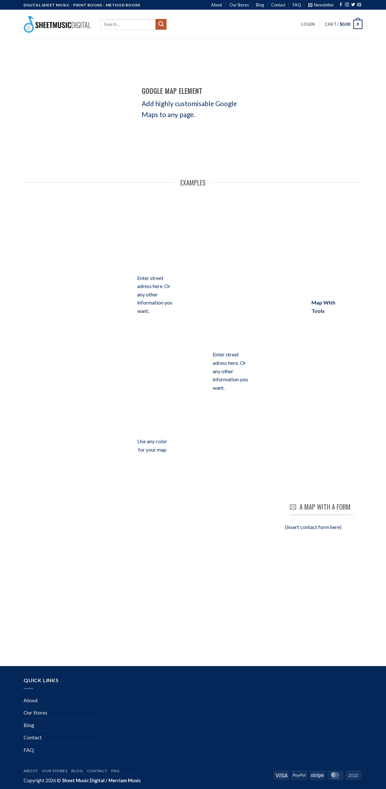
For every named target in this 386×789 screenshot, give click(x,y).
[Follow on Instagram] (347, 5)
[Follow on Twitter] (353, 5)
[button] (321, 5)
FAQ (297, 4)
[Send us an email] (359, 5)
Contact (278, 4)
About (216, 4)
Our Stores (239, 4)
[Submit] (161, 24)
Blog (260, 4)
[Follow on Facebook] (341, 5)
